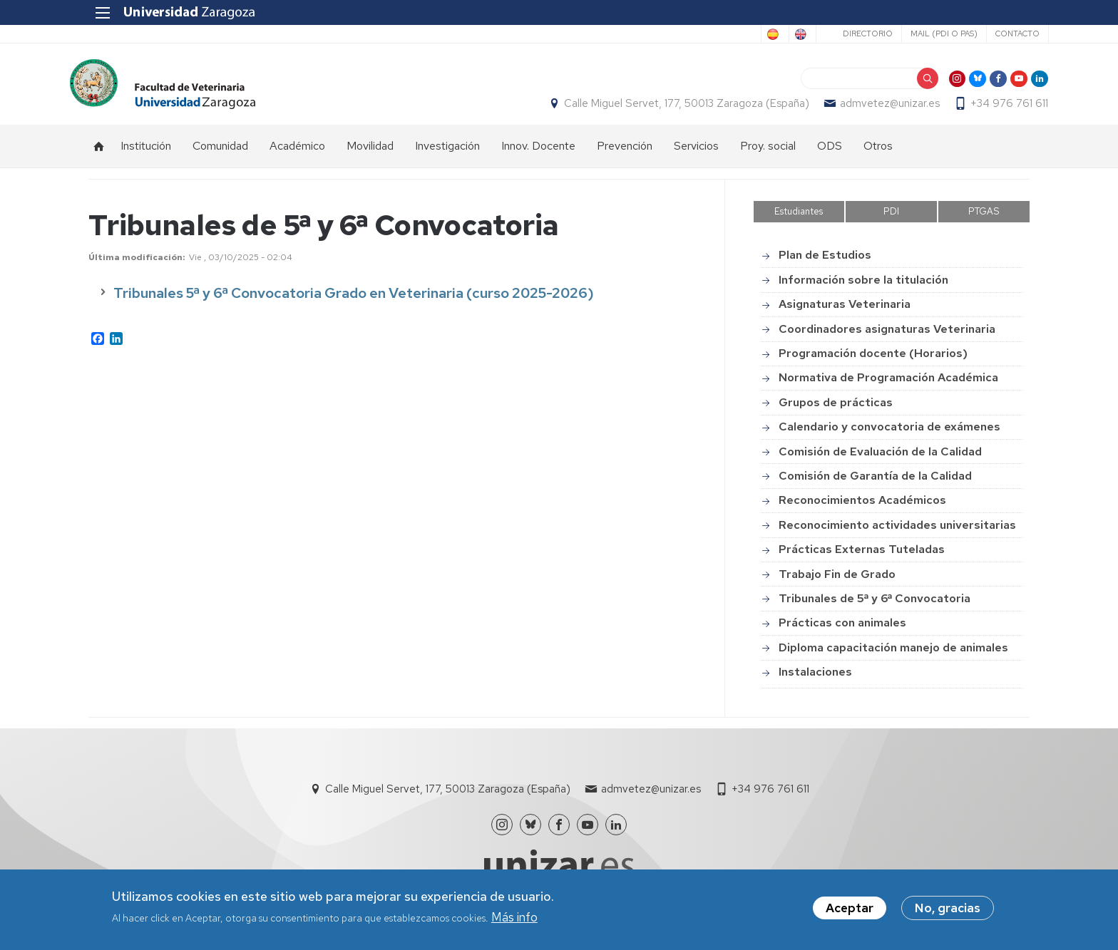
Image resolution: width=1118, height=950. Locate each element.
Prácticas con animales (842, 630)
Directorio (848, 33)
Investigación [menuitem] (447, 153)
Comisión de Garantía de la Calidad (875, 483)
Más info (514, 917)
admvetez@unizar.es (871, 107)
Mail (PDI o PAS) (924, 33)
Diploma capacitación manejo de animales (893, 655)
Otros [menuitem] (878, 153)
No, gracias (947, 908)
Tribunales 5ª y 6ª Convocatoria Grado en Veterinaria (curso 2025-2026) (353, 300)
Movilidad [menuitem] (370, 153)
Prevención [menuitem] (624, 153)
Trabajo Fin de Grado (837, 581)
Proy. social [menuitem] (768, 153)
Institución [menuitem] (145, 153)
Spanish (718, 34)
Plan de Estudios (825, 263)
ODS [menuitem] (829, 153)
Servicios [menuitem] (696, 153)
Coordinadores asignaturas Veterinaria (887, 336)
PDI (891, 219)
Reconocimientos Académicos (862, 507)
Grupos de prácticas (836, 410)
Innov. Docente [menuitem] (538, 153)
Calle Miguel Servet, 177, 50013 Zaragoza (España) (668, 107)
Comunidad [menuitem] (220, 153)
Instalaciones (815, 679)
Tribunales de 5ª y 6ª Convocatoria (874, 606)
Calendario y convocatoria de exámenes (889, 434)
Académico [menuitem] (297, 153)
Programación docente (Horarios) (873, 360)
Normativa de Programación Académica (888, 385)
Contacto (998, 33)
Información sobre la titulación (863, 287)
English (776, 34)
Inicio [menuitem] (99, 154)
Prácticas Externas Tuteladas (862, 556)
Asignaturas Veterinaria (845, 311)
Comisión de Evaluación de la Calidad (880, 459)
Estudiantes (798, 219)
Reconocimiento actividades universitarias (897, 532)
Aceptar (849, 908)
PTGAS (984, 219)
